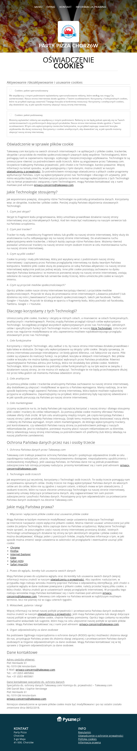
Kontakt (65, 7)
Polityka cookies (87, 739)
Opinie (51, 7)
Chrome (15, 547)
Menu (38, 7)
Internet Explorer (20, 554)
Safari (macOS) (19, 564)
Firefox (14, 551)
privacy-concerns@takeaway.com (53, 185)
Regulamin (84, 732)
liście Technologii (101, 328)
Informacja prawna (91, 7)
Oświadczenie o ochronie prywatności (100, 735)
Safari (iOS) (17, 561)
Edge (13, 557)
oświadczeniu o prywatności (23, 171)
